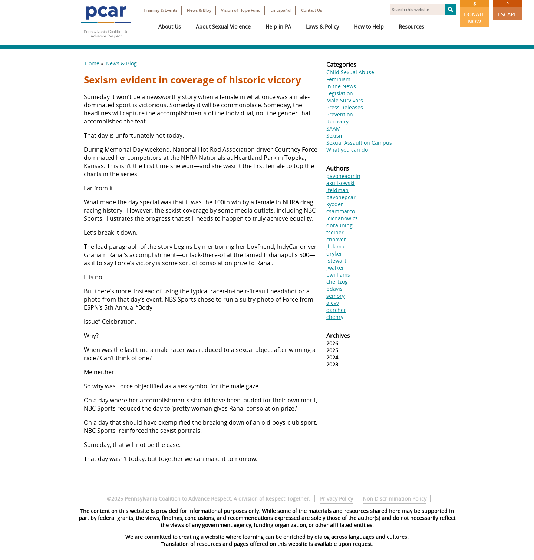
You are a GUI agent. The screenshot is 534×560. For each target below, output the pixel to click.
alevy (332, 302)
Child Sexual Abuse (350, 72)
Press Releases (344, 107)
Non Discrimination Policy (394, 498)
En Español (280, 10)
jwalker (335, 267)
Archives (338, 336)
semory (335, 295)
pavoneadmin (343, 175)
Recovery (337, 121)
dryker (334, 253)
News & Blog (199, 10)
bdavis (334, 288)
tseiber (335, 232)
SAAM (333, 128)
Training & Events (160, 10)
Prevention (339, 114)
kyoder (334, 204)
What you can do (347, 149)
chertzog (337, 281)
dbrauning (339, 225)
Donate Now (474, 12)
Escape (507, 9)
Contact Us (311, 10)
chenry (334, 316)
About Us (169, 26)
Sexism (335, 135)
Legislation (339, 93)
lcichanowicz (342, 218)
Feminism (338, 79)
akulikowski (340, 183)
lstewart (336, 260)
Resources (411, 26)
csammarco (340, 211)
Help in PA (278, 26)
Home (92, 63)
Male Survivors (344, 100)
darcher (336, 309)
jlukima (335, 246)
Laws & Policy (322, 26)
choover (336, 239)
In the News (341, 86)
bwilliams (338, 274)
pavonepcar (341, 197)
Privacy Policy (336, 498)
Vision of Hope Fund (241, 10)
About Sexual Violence (223, 26)
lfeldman (337, 190)
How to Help (369, 26)
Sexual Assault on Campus (359, 142)
